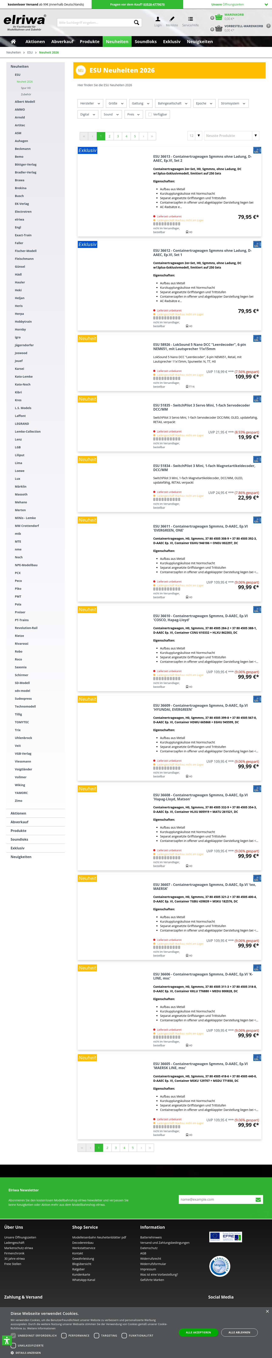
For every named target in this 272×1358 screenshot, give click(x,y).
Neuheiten (20, 66)
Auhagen (21, 141)
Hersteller (90, 103)
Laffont (20, 416)
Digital (88, 114)
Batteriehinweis (151, 1237)
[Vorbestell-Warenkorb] (235, 28)
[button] (7, 1340)
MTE (18, 541)
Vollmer (21, 777)
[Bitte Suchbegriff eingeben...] (94, 22)
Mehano (21, 502)
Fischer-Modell (26, 251)
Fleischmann (24, 259)
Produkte (18, 830)
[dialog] (136, 1332)
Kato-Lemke (24, 376)
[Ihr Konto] (158, 22)
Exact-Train (23, 235)
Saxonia (21, 667)
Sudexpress (23, 699)
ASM (18, 133)
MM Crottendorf (27, 526)
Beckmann (23, 149)
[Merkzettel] (172, 22)
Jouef (19, 361)
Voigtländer (23, 769)
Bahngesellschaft (173, 103)
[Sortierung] (231, 135)
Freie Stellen (12, 1264)
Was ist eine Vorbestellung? (159, 1274)
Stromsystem (233, 103)
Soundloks (19, 839)
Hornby (20, 329)
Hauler (20, 282)
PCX (18, 573)
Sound (111, 114)
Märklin (20, 486)
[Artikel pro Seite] (194, 135)
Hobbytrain (23, 321)
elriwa (19, 219)
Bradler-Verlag (25, 172)
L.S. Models (23, 408)
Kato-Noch (22, 384)
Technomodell (25, 706)
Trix (18, 730)
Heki (18, 290)
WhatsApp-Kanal (83, 1280)
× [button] (267, 1311)
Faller (19, 243)
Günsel (20, 267)
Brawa (19, 180)
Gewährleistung (83, 1259)
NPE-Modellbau (26, 565)
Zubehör (26, 94)
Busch (19, 196)
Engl (18, 227)
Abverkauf (19, 822)
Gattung (141, 103)
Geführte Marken (152, 1280)
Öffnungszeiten (239, 4)
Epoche (204, 103)
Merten (20, 510)
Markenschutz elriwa (18, 1248)
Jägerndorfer (24, 345)
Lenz (18, 439)
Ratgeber (78, 1269)
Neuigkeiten (21, 856)
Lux (17, 479)
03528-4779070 (154, 4)
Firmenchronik (14, 1253)
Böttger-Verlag (26, 164)
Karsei (19, 369)
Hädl (18, 274)
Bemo (19, 157)
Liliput (19, 455)
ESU (17, 75)
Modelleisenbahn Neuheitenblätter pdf (99, 1237)
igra (18, 337)
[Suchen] (136, 22)
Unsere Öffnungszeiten (20, 1237)
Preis (133, 114)
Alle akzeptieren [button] (198, 1332)
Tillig (18, 714)
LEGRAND (22, 424)
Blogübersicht (81, 1264)
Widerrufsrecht (150, 1259)
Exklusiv (17, 848)
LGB (18, 447)
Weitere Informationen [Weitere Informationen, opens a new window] (41, 1328)
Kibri (18, 392)
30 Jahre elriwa (14, 1259)
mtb (18, 534)
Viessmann (23, 761)
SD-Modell (22, 683)
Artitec (20, 125)
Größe (116, 103)
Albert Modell (25, 102)
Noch (19, 557)
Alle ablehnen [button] (239, 1332)
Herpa (19, 314)
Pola (18, 604)
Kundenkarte (81, 1274)
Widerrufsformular (153, 1264)
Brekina (21, 188)
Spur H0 (26, 88)
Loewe (19, 471)
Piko (18, 589)
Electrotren (23, 212)
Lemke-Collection (28, 431)
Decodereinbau (83, 1243)
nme (18, 549)
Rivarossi (21, 644)
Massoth (21, 494)
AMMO (20, 109)
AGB (143, 1253)
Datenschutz (148, 1248)
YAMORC (21, 793)
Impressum (148, 1269)
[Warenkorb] (225, 16)
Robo (18, 651)
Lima (18, 463)
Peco (18, 581)
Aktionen (18, 813)
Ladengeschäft (14, 1243)
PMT (18, 596)
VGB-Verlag (23, 753)
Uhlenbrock (23, 738)
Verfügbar (160, 114)
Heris (19, 306)
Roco (18, 659)
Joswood (21, 353)
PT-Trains (22, 620)
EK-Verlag (22, 204)
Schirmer (21, 675)
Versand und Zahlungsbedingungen (165, 1243)
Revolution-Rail (26, 628)
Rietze (19, 636)
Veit (18, 746)
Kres (18, 400)
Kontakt (77, 1253)
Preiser (20, 612)
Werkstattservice (83, 1248)
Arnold (20, 117)
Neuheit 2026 (25, 81)
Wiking (20, 785)
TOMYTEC (22, 722)
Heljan (19, 298)
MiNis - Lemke (25, 518)
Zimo (18, 801)
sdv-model (22, 691)
